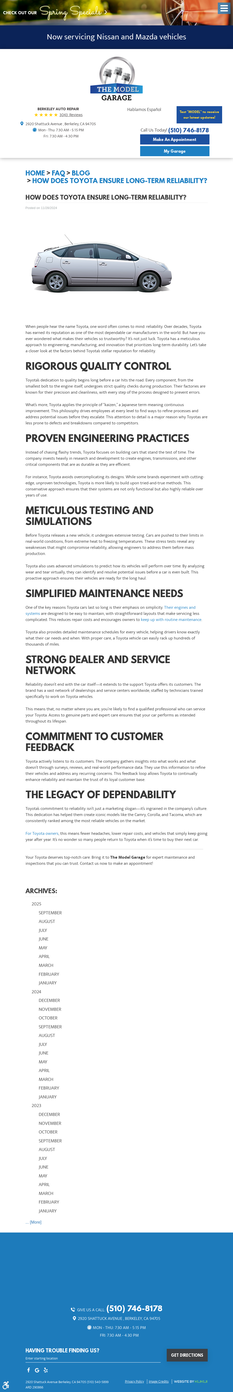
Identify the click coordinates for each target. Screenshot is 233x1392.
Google (37, 1371)
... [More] (33, 1222)
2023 (36, 1105)
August (47, 921)
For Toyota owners (42, 833)
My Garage (175, 151)
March (46, 965)
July (43, 930)
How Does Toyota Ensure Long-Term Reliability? (119, 180)
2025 (36, 904)
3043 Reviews (70, 114)
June (43, 939)
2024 (36, 992)
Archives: (41, 890)
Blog (81, 173)
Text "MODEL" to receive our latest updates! (199, 115)
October (48, 1018)
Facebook (29, 1371)
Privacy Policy (134, 1381)
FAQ (58, 173)
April (44, 956)
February (49, 974)
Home (35, 173)
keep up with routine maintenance (171, 619)
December (49, 1000)
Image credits (159, 1381)
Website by (191, 1382)
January (48, 983)
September (50, 913)
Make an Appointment (174, 139)
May (43, 948)
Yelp (46, 1371)
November (50, 1009)
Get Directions (187, 1355)
